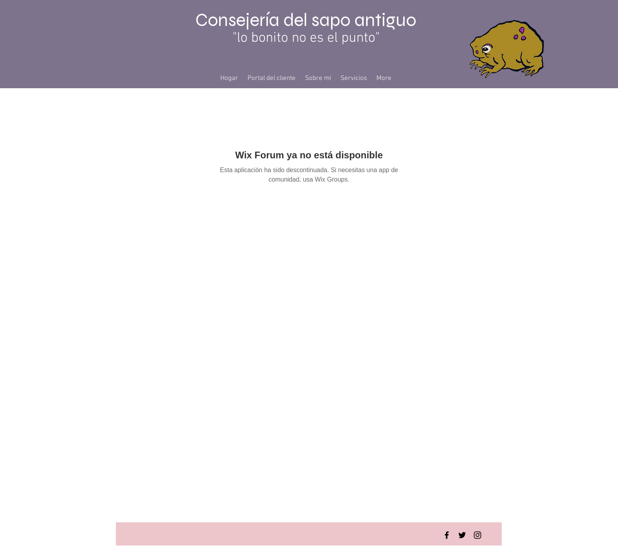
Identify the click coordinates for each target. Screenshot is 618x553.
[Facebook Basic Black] (447, 535)
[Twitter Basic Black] (462, 535)
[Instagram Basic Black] (477, 535)
